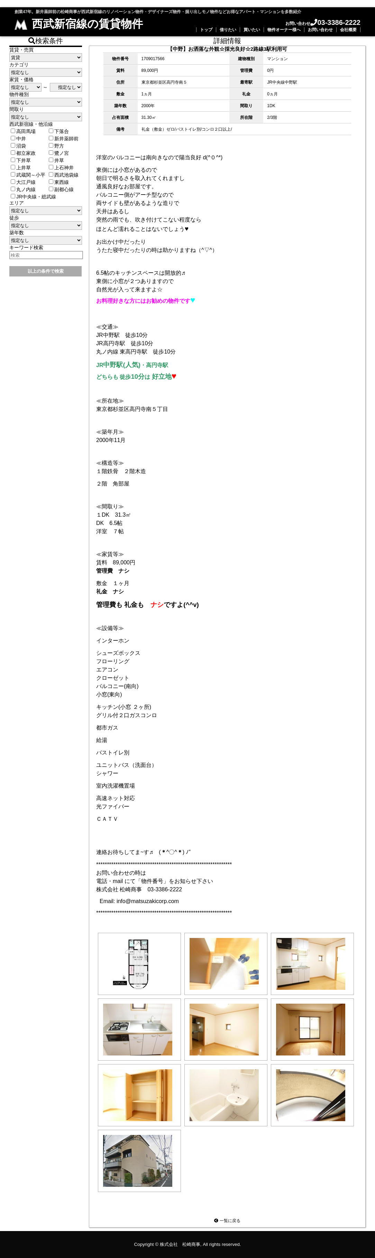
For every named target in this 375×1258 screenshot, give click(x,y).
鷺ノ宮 (59, 153)
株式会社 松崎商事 (180, 1244)
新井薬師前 (64, 138)
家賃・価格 (21, 79)
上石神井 (61, 167)
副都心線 (61, 189)
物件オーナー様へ (284, 29)
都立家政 (23, 153)
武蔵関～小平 (28, 175)
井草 (56, 160)
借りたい (228, 29)
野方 (56, 146)
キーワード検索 (26, 247)
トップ (206, 29)
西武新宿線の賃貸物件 (79, 24)
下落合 (59, 131)
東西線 (59, 182)
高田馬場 (23, 131)
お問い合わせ (320, 29)
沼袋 (18, 146)
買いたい (252, 29)
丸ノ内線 (23, 189)
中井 (18, 138)
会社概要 (348, 29)
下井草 (21, 160)
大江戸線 (23, 182)
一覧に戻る (227, 1220)
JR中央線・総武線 (33, 196)
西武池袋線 (64, 175)
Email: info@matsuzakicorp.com (139, 901)
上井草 (21, 167)
